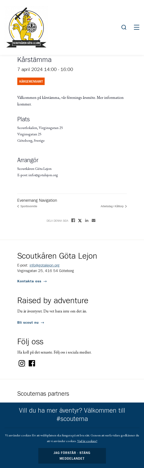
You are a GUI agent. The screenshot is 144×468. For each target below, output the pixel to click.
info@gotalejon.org (45, 265)
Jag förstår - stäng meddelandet (72, 455)
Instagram (21, 363)
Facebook (32, 363)
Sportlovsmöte (28, 206)
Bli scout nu (28, 322)
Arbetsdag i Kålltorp (112, 206)
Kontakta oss (29, 281)
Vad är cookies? (87, 441)
